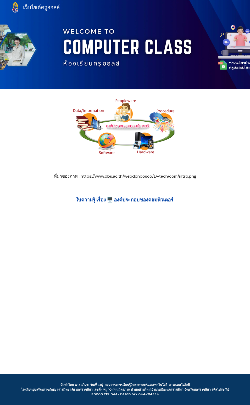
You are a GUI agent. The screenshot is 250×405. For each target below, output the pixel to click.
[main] (125, 176)
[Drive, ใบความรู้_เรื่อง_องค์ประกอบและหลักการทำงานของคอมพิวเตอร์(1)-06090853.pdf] (124, 293)
